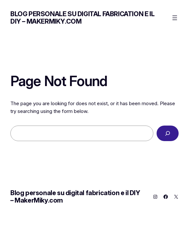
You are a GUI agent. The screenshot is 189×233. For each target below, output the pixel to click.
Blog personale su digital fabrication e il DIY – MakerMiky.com (82, 17)
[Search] (168, 133)
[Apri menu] (175, 18)
